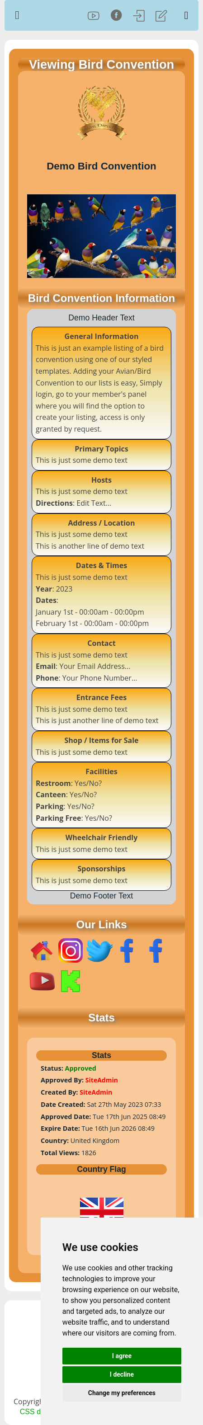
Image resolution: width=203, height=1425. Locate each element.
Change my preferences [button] (122, 1393)
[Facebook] (116, 15)
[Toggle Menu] (186, 15)
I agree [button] (122, 1355)
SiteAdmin (101, 1080)
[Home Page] (32, 15)
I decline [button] (122, 1374)
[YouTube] (94, 15)
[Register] (161, 15)
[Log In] (139, 15)
